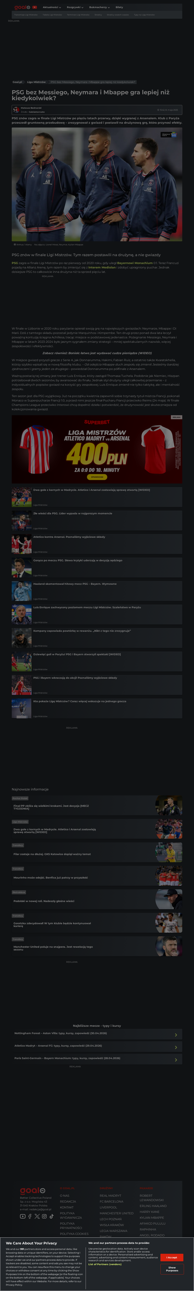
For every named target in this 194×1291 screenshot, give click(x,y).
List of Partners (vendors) (104, 1264)
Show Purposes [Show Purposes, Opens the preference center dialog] (172, 1269)
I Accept (171, 1257)
